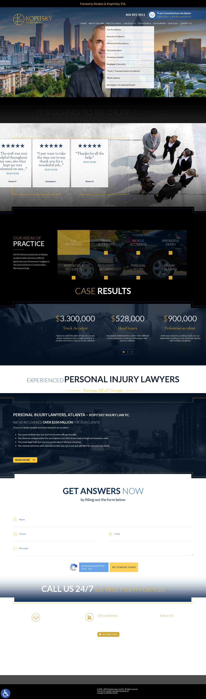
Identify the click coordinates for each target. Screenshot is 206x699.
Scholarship (159, 23)
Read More (15, 162)
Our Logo (173, 23)
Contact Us (186, 23)
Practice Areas (113, 23)
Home (83, 23)
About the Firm (96, 23)
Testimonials (144, 23)
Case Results (129, 23)
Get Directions (109, 634)
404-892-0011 (135, 14)
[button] (138, 328)
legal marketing (120, 691)
